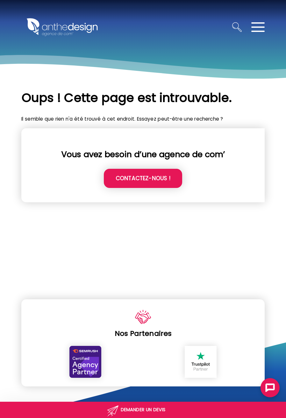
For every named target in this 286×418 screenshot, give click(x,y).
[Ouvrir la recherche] (237, 27)
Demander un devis (143, 410)
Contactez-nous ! (143, 178)
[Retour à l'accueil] (62, 27)
